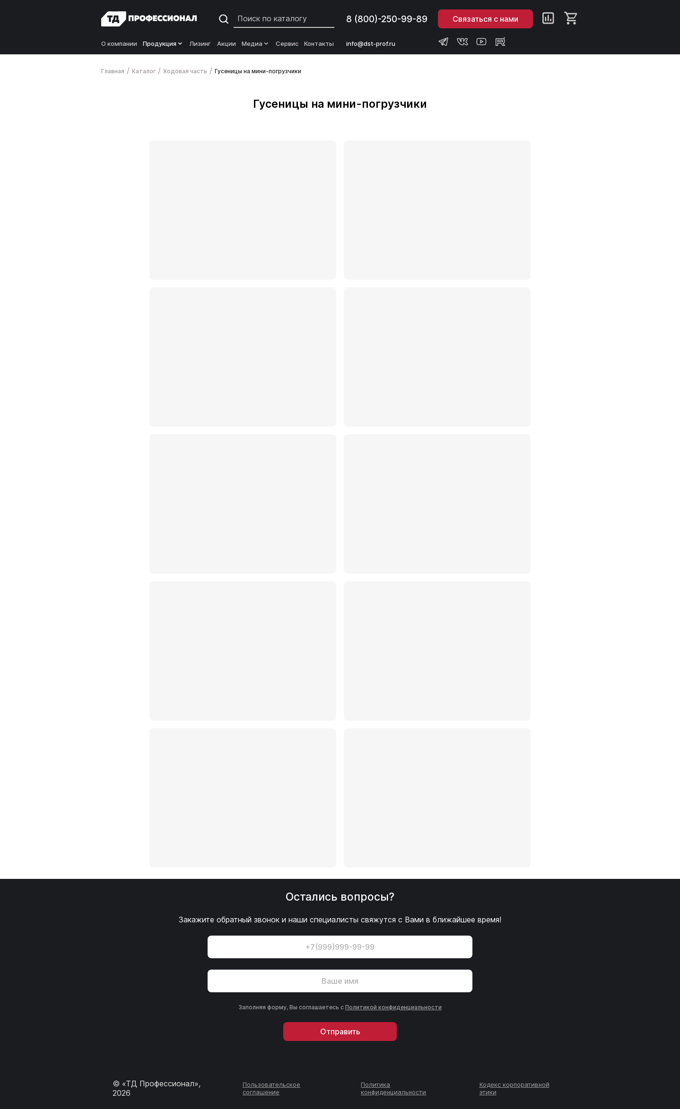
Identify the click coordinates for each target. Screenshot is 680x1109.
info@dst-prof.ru (370, 43)
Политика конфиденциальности (393, 1088)
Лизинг (200, 43)
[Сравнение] (548, 18)
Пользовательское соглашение (271, 1088)
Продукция (163, 43)
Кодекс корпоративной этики (514, 1088)
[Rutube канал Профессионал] (500, 41)
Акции (226, 43)
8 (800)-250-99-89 (386, 19)
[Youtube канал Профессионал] (481, 41)
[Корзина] (571, 18)
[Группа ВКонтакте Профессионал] (462, 41)
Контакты (319, 43)
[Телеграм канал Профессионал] (443, 41)
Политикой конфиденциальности (393, 1007)
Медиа (256, 43)
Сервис (287, 43)
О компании (119, 43)
